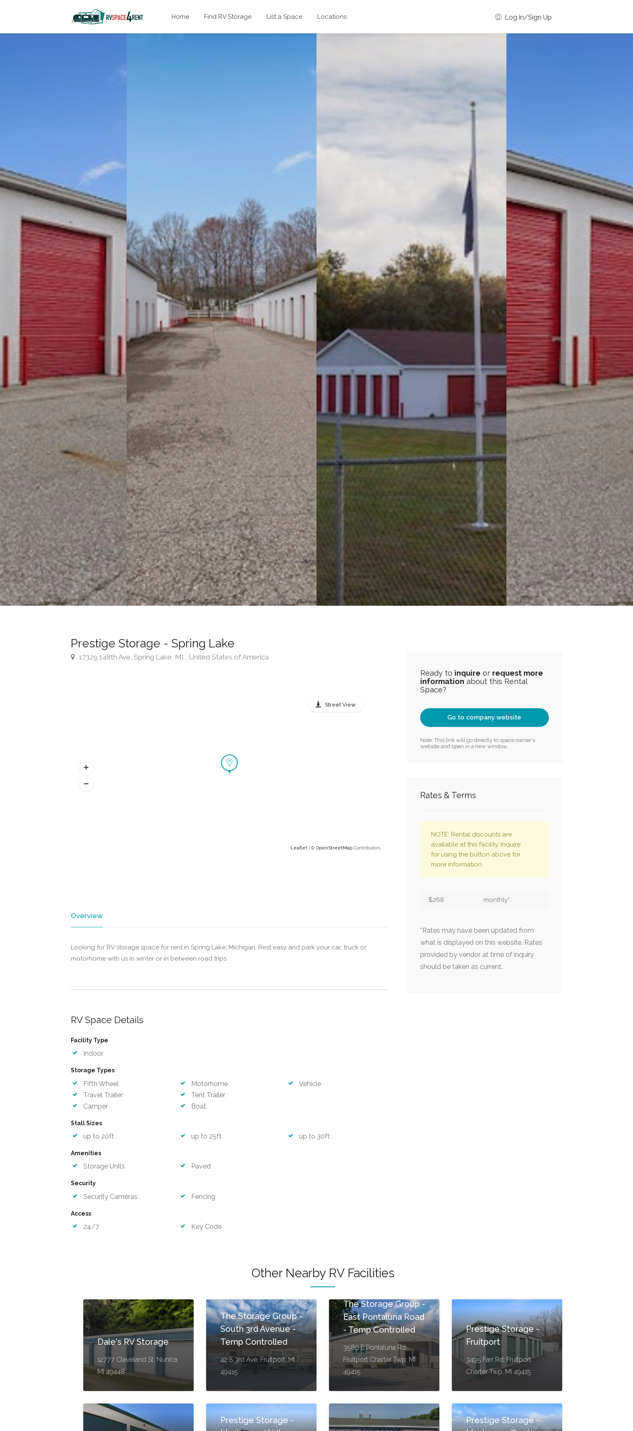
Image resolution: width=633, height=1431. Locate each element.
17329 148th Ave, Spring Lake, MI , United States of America (170, 657)
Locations (331, 16)
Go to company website (484, 717)
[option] (411, 319)
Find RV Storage (228, 16)
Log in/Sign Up (523, 17)
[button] (86, 768)
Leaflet (299, 848)
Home (180, 16)
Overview (86, 916)
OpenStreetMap (334, 848)
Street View (340, 705)
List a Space (284, 16)
